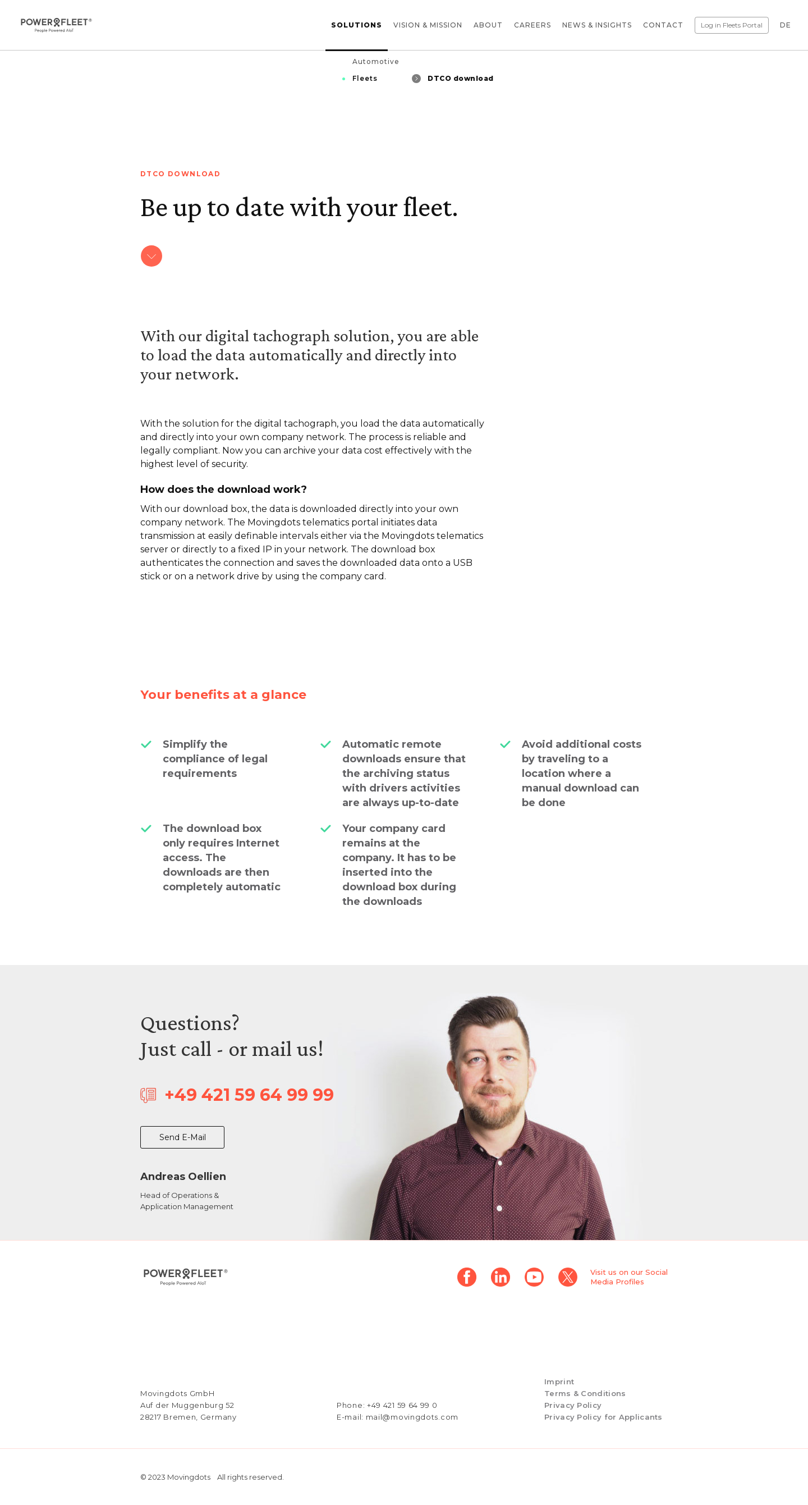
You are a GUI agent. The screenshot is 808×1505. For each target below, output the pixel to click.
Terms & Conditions (585, 1393)
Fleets (365, 78)
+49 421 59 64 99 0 (402, 1405)
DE (785, 25)
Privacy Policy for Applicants (603, 1416)
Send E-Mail (182, 1137)
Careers (532, 25)
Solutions (356, 25)
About (488, 25)
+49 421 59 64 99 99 (249, 1095)
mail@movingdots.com (412, 1416)
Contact (663, 25)
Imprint (559, 1381)
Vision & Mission (427, 25)
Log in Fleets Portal (732, 25)
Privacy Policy (573, 1405)
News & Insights (597, 25)
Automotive (376, 61)
